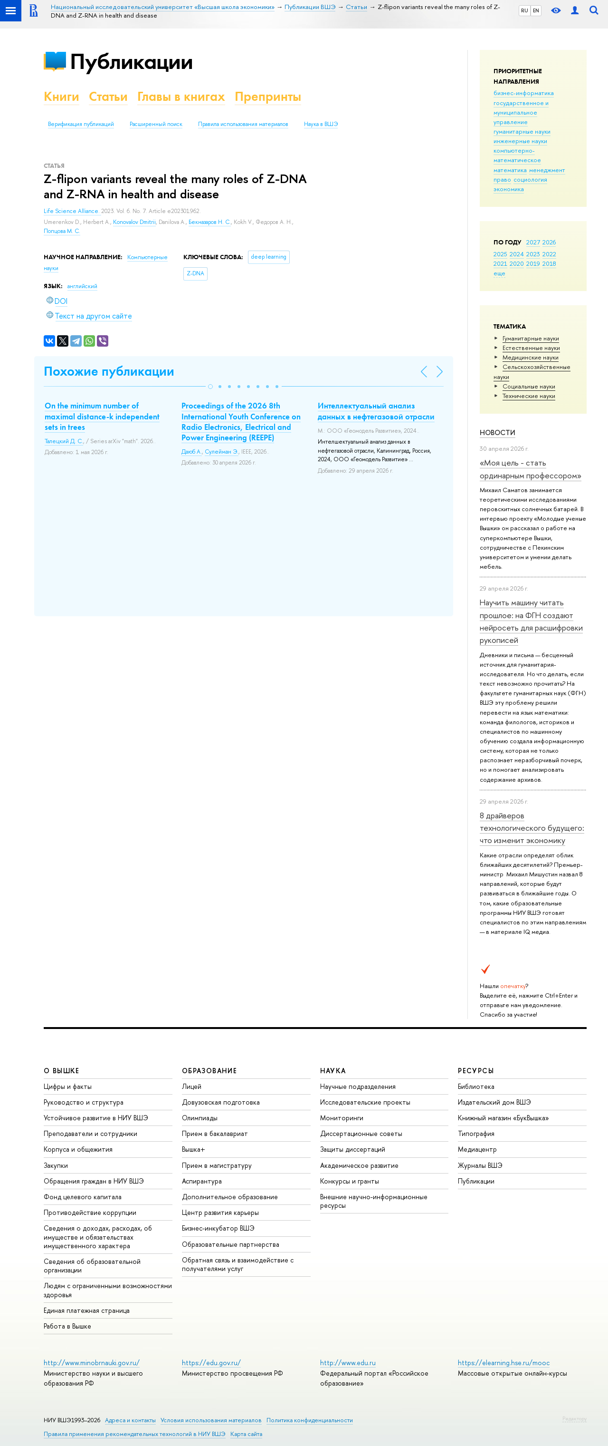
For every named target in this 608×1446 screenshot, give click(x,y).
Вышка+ (193, 1149)
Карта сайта (246, 1434)
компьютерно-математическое (517, 155)
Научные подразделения (358, 1086)
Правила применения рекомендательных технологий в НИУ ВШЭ (135, 1434)
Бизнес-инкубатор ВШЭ (218, 1227)
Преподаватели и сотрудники (90, 1133)
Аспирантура (202, 1180)
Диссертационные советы (361, 1133)
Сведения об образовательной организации (92, 1265)
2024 (517, 254)
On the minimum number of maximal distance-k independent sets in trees (102, 416)
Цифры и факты (68, 1086)
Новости (497, 432)
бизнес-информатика (524, 92)
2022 (549, 254)
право (502, 179)
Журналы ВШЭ (480, 1165)
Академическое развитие (359, 1165)
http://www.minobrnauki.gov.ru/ (92, 1362)
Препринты (268, 96)
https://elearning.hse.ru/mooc (504, 1362)
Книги (61, 96)
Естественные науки (531, 347)
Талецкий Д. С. (64, 441)
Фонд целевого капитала (83, 1196)
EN (536, 10)
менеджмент (547, 169)
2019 (533, 263)
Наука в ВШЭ (321, 124)
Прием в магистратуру (217, 1165)
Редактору (574, 1418)
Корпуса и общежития (78, 1149)
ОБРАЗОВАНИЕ (209, 1070)
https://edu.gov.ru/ (211, 1362)
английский (82, 286)
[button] (210, 386)
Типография (476, 1133)
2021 (500, 263)
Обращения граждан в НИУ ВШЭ (94, 1180)
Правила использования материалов (243, 124)
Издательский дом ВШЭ (494, 1101)
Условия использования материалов (211, 1420)
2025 (500, 254)
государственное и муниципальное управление (521, 112)
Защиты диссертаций (352, 1149)
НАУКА (333, 1070)
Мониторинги (341, 1117)
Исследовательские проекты (365, 1101)
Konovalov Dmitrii (134, 222)
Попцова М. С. (62, 231)
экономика (509, 188)
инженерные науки (520, 140)
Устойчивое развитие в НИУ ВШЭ (96, 1117)
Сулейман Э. (221, 452)
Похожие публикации (109, 371)
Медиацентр (477, 1149)
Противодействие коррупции (90, 1212)
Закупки (56, 1165)
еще (499, 273)
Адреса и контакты (130, 1420)
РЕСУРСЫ (476, 1070)
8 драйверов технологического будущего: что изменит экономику (532, 828)
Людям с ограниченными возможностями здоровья (108, 1290)
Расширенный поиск (156, 124)
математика (510, 169)
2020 (517, 263)
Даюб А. (191, 452)
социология (530, 179)
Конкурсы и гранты (349, 1180)
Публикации (131, 61)
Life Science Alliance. (72, 211)
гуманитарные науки (522, 131)
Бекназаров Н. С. (210, 222)
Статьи (108, 96)
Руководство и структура (84, 1101)
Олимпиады (200, 1117)
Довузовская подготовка (221, 1101)
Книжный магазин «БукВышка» (503, 1117)
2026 (549, 242)
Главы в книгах (181, 96)
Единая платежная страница (87, 1310)
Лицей (191, 1086)
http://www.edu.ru (348, 1362)
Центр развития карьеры (220, 1212)
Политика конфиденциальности (309, 1420)
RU (524, 10)
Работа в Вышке (67, 1325)
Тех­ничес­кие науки (529, 395)
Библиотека (476, 1086)
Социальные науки (529, 386)
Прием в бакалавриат (215, 1133)
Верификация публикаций (81, 124)
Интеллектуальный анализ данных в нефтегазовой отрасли (376, 410)
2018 (549, 263)
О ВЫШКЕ (62, 1070)
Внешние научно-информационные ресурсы (374, 1201)
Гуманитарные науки (531, 338)
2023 (533, 254)
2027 (533, 242)
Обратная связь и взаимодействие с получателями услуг (238, 1264)
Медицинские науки (531, 357)
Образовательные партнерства (230, 1244)
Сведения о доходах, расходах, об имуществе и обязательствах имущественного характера (98, 1236)
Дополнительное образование (230, 1196)
